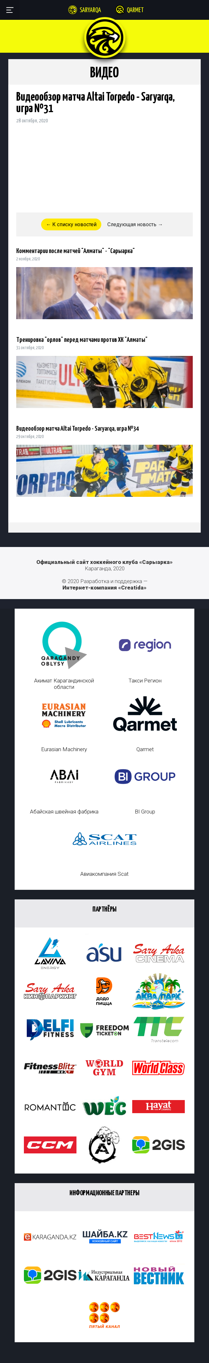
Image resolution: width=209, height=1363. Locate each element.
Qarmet (135, 10)
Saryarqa (90, 10)
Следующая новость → (135, 224)
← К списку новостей (71, 224)
